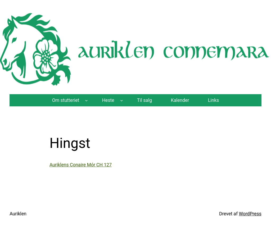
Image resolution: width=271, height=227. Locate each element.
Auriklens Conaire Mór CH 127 (80, 164)
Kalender (180, 100)
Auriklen (18, 213)
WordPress (250, 213)
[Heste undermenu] (121, 100)
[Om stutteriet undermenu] (86, 100)
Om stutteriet (65, 100)
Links (213, 100)
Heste (108, 100)
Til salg (144, 100)
